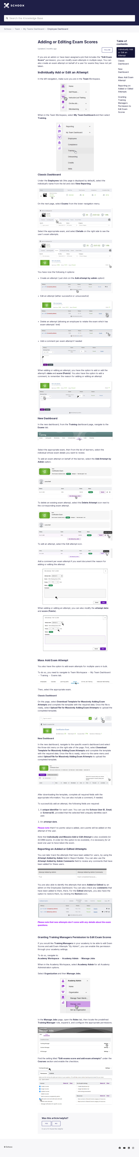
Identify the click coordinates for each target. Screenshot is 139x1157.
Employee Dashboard (58, 29)
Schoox (7, 29)
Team (17, 29)
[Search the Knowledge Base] (69, 18)
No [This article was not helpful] (56, 1123)
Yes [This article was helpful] (46, 1123)
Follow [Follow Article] (107, 50)
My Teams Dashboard (33, 29)
